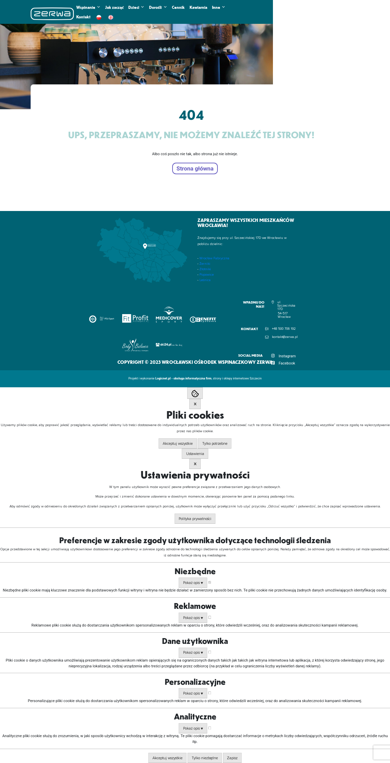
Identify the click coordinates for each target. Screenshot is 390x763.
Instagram (287, 356)
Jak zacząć (114, 7)
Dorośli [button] (158, 7)
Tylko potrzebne (214, 443)
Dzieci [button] (136, 7)
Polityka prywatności (195, 519)
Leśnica (205, 280)
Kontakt (83, 16)
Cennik (178, 7)
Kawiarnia (198, 7)
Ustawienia (195, 454)
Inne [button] (218, 7)
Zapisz (232, 758)
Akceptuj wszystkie (178, 443)
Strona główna (195, 168)
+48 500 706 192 (284, 328)
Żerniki (204, 263)
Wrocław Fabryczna (214, 258)
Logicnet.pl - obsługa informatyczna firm (183, 378)
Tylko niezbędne (205, 758)
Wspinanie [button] (88, 7)
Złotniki (205, 269)
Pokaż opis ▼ (193, 583)
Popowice (206, 274)
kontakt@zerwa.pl (285, 337)
